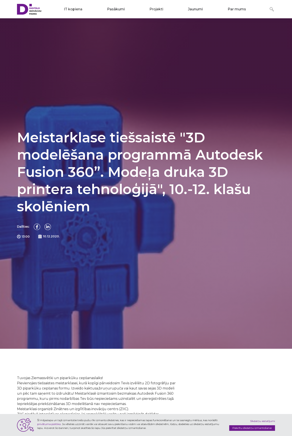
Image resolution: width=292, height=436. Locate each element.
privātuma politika (49, 424)
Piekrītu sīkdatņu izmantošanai (252, 428)
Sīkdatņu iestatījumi (262, 421)
